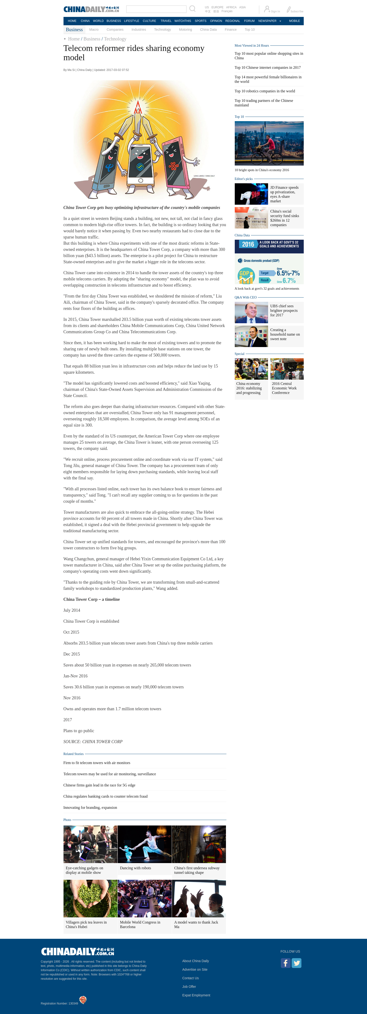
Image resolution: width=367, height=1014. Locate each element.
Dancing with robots (135, 868)
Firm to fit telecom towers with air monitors (97, 763)
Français (227, 11)
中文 (208, 11)
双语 (216, 11)
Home (74, 38)
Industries (139, 29)
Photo (67, 820)
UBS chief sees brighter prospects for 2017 (284, 310)
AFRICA (231, 7)
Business (91, 38)
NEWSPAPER (267, 21)
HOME (72, 21)
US (207, 7)
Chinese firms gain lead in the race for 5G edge (100, 785)
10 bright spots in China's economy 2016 (262, 170)
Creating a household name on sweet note (285, 334)
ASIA (242, 7)
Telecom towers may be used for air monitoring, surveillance (110, 774)
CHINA (85, 21)
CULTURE (149, 21)
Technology (162, 29)
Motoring (185, 29)
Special (240, 354)
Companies (115, 29)
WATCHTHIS (183, 21)
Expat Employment (196, 995)
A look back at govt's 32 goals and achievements (267, 288)
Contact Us (190, 978)
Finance (231, 29)
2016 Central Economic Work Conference (284, 388)
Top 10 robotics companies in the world (265, 91)
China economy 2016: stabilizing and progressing (249, 388)
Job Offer (189, 987)
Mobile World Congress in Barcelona (140, 924)
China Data (208, 29)
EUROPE (217, 7)
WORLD (98, 21)
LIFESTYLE (131, 21)
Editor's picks (244, 179)
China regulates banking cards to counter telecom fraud (106, 796)
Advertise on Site (195, 969)
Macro (94, 29)
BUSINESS (114, 21)
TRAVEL (166, 21)
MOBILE (294, 21)
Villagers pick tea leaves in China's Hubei (86, 924)
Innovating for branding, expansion (90, 807)
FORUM (249, 21)
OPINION (216, 21)
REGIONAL (232, 21)
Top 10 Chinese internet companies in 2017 (268, 67)
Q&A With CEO (246, 297)
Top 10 (250, 29)
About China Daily (195, 961)
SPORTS (200, 21)
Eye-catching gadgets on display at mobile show (84, 870)
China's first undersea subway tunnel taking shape (197, 870)
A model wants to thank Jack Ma (196, 924)
